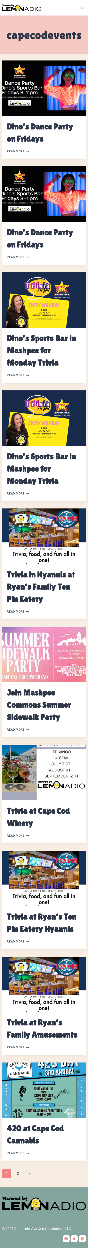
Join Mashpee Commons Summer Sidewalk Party (39, 705)
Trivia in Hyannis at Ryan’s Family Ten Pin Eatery (41, 587)
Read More (18, 151)
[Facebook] (66, 1238)
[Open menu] (82, 8)
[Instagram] (82, 1238)
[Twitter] (74, 1238)
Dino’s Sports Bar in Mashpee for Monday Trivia (41, 350)
